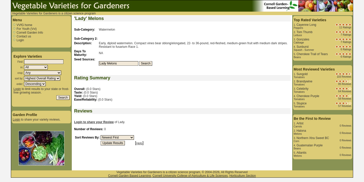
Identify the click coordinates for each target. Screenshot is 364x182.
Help (139, 143)
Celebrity (302, 88)
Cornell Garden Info (28, 32)
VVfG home (22, 25)
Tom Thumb (304, 32)
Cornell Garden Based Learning (129, 175)
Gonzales (303, 39)
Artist (300, 123)
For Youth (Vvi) (25, 29)
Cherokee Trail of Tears (312, 54)
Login (18, 40)
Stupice (302, 103)
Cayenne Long (306, 25)
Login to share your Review (94, 122)
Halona (301, 130)
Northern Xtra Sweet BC (313, 138)
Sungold (302, 74)
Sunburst (303, 47)
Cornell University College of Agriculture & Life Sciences (190, 175)
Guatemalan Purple (310, 145)
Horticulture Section (242, 175)
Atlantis (301, 152)
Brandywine (304, 81)
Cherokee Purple (308, 96)
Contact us (22, 36)
